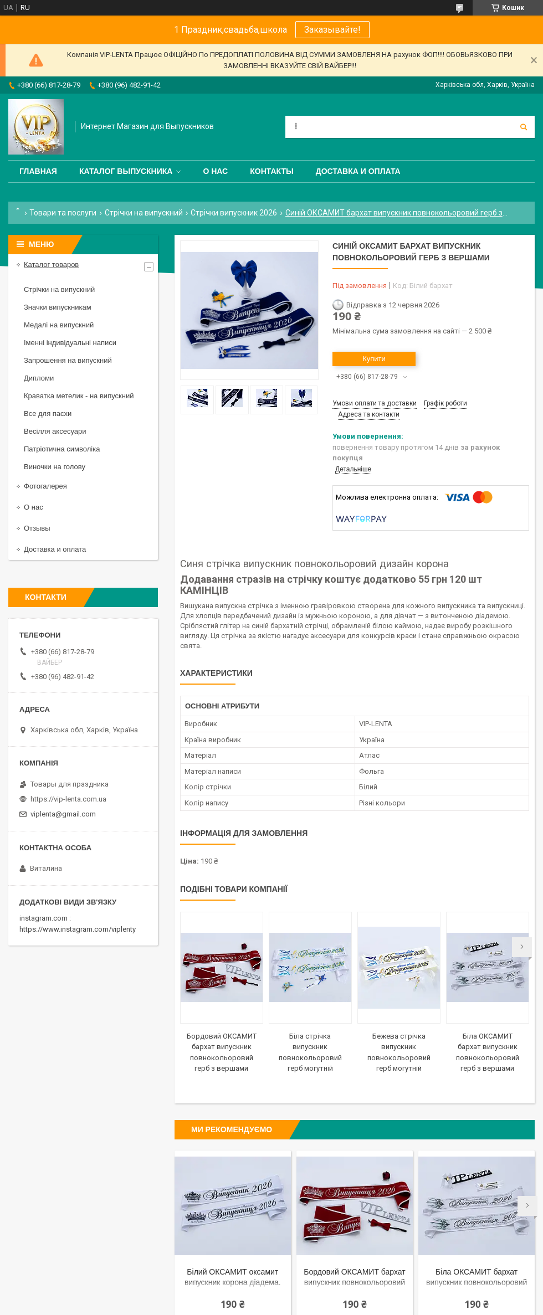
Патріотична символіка (62, 449)
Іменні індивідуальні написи (70, 342)
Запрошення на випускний (68, 360)
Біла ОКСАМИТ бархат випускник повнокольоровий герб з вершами (476, 1278)
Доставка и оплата (358, 171)
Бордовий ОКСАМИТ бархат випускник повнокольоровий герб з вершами (354, 1278)
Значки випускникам (57, 307)
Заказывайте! (332, 29)
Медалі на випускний (59, 325)
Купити (374, 359)
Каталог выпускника (126, 171)
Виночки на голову (54, 467)
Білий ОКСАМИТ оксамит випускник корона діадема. (233, 1277)
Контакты (271, 171)
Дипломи (39, 378)
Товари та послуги (62, 212)
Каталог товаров (51, 264)
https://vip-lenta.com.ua (68, 799)
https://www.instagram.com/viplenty (77, 929)
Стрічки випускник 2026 (234, 212)
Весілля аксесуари (55, 431)
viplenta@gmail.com (63, 814)
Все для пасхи (47, 413)
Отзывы (37, 528)
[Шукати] (524, 127)
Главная (38, 171)
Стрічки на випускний (144, 212)
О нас (215, 171)
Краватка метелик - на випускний (79, 396)
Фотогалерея (45, 486)
